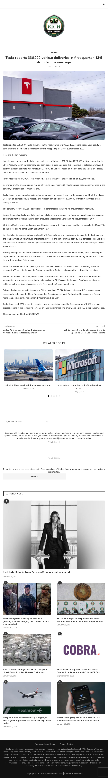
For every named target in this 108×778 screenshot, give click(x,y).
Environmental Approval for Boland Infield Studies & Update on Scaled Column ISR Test (78, 671)
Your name (54, 445)
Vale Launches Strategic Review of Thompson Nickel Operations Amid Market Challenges (25, 671)
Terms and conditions (45, 744)
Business (54, 53)
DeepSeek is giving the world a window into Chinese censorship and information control (78, 719)
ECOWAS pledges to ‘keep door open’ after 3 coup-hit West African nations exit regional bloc (80, 620)
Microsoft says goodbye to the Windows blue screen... (79, 387)
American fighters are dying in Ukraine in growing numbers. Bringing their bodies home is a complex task (26, 621)
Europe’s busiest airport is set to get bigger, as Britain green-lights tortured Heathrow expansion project (27, 720)
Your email (54, 461)
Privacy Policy (66, 744)
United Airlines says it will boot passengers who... (28, 385)
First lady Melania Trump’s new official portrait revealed (36, 572)
